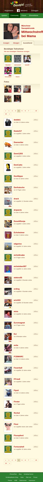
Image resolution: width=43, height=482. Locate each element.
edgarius (18, 244)
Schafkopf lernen (28, 474)
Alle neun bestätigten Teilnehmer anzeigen (16, 51)
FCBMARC (18, 356)
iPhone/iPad (13, 474)
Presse (35, 477)
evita (16, 345)
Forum (24, 15)
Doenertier (18, 142)
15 (36, 111)
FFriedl (17, 379)
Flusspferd (18, 435)
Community (15, 15)
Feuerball (18, 368)
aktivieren (22, 11)
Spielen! (4, 15)
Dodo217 (18, 131)
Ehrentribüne (33, 15)
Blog (20, 474)
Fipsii (16, 390)
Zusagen (6, 43)
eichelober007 (20, 266)
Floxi (16, 424)
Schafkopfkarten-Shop (12, 477)
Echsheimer (19, 232)
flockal (17, 413)
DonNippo (18, 176)
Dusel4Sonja (19, 221)
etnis (16, 311)
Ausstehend (27, 43)
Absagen (16, 43)
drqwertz (18, 210)
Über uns (28, 477)
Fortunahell (19, 447)
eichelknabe (19, 255)
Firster (17, 402)
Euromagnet (19, 323)
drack (16, 199)
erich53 (17, 300)
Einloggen (34, 11)
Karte (22, 477)
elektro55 (18, 278)
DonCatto (18, 165)
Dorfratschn (19, 187)
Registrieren (9, 11)
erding (17, 289)
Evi (15, 334)
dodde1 (17, 120)
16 (6, 114)
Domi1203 (18, 154)
